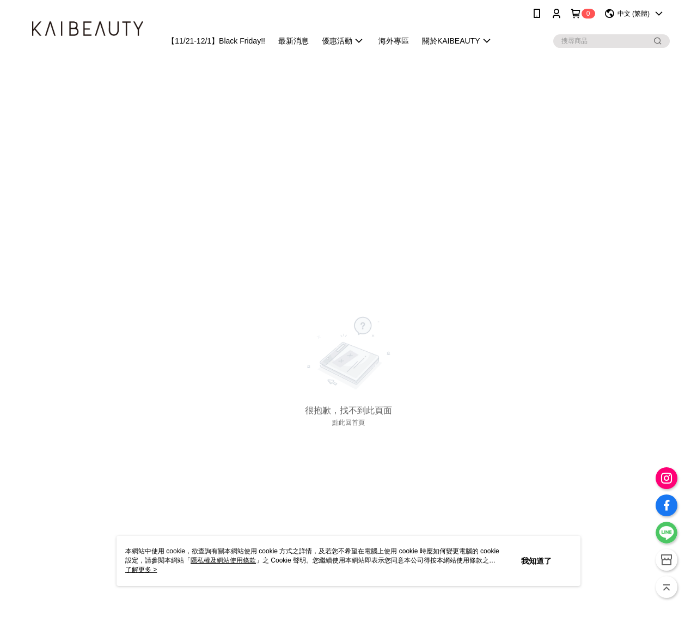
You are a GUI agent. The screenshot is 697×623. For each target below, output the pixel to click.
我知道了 (536, 561)
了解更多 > (141, 569)
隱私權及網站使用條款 (223, 560)
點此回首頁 (348, 422)
